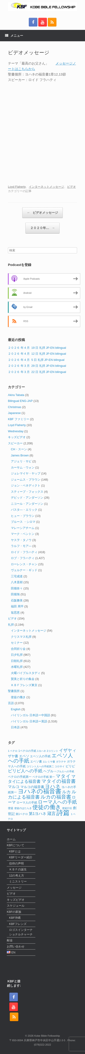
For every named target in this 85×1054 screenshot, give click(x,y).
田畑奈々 (17, 588)
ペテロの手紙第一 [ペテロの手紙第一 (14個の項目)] (20, 776)
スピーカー (15, 443)
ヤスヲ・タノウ (21, 540)
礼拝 (11, 624)
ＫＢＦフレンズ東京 (24, 685)
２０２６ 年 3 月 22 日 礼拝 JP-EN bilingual (37, 372)
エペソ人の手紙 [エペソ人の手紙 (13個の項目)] (40, 756)
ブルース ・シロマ (23, 521)
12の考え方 (16, 875)
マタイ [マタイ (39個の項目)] (63, 776)
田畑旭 (15, 594)
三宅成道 (17, 576)
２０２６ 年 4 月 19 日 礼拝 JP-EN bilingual (37, 347)
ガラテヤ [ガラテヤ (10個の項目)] (61, 761)
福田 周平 (17, 606)
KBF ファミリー (18, 419)
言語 (11, 703)
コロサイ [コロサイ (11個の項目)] (60, 766)
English (16, 709)
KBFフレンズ (18, 924)
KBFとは (15, 851)
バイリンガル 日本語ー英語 (29, 721)
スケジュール (15, 905)
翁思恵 (15, 612)
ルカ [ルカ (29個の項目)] (66, 791)
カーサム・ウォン (22, 467)
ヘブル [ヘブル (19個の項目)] (48, 771)
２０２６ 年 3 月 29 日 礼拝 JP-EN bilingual (37, 365)
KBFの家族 (14, 911)
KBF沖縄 (15, 917)
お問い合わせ (15, 946)
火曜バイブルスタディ (25, 673)
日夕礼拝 (17, 654)
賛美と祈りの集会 (22, 679)
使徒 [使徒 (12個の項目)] (10, 808)
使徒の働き (18, 697)
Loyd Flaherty (17, 186)
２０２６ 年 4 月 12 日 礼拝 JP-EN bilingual (37, 353)
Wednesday (15, 431)
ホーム (11, 839)
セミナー (17, 642)
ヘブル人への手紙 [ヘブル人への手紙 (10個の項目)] (64, 771)
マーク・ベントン (22, 534)
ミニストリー (18, 881)
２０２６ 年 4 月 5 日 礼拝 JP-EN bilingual (36, 360)
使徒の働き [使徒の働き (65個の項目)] (46, 807)
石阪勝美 (17, 600)
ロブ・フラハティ (22, 558)
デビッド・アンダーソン (27, 497)
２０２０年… (42, 228)
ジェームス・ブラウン (25, 479)
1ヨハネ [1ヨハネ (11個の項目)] (41, 751)
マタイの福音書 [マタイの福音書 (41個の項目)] (58, 781)
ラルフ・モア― (21, 546)
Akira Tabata (16, 395)
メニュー (14, 35)
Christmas (14, 407)
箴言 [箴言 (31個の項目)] (51, 813)
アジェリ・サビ (21, 461)
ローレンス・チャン (24, 564)
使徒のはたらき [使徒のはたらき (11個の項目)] (23, 808)
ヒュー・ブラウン (22, 516)
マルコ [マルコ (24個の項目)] (13, 786)
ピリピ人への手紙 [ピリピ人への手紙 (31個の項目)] (25, 770)
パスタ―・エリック (24, 509)
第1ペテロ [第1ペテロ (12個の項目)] (22, 814)
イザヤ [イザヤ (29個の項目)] (65, 750)
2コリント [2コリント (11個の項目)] (52, 751)
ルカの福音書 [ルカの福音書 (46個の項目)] (56, 797)
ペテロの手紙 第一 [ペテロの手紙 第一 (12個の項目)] (43, 776)
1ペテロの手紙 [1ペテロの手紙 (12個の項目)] (27, 750)
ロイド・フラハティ (24, 552)
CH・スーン (19, 449)
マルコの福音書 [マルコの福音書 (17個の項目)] (32, 787)
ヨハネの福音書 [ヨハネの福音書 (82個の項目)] (39, 791)
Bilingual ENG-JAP (20, 401)
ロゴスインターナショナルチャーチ (21, 932)
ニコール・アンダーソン (27, 503)
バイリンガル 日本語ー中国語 (30, 715)
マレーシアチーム (22, 528)
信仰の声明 (16, 863)
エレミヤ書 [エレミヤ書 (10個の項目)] (49, 761)
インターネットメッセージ (46, 186)
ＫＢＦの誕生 (18, 869)
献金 (10, 940)
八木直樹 (17, 582)
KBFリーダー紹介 (20, 857)
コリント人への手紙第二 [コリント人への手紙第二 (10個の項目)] (40, 766)
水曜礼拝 (17, 667)
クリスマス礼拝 (21, 636)
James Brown (20, 455)
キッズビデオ (17, 437)
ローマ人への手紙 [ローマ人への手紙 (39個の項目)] (57, 801)
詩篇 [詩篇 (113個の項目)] (63, 812)
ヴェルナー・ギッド (24, 570)
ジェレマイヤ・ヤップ (25, 473)
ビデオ (71, 186)
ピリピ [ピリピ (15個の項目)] (70, 766)
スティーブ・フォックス (27, 491)
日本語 (15, 727)
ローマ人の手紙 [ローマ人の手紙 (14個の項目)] (27, 802)
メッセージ (14, 887)
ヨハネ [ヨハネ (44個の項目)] (53, 786)
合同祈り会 (18, 649)
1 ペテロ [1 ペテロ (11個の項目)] (13, 751)
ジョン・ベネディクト (25, 485)
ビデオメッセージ (42, 213)
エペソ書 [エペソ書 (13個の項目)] (36, 761)
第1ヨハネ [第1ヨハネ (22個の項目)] (37, 814)
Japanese (14, 413)
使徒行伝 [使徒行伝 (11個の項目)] (67, 808)
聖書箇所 (14, 691)
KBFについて (15, 845)
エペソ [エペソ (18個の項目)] (24, 756)
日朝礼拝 (17, 661)
